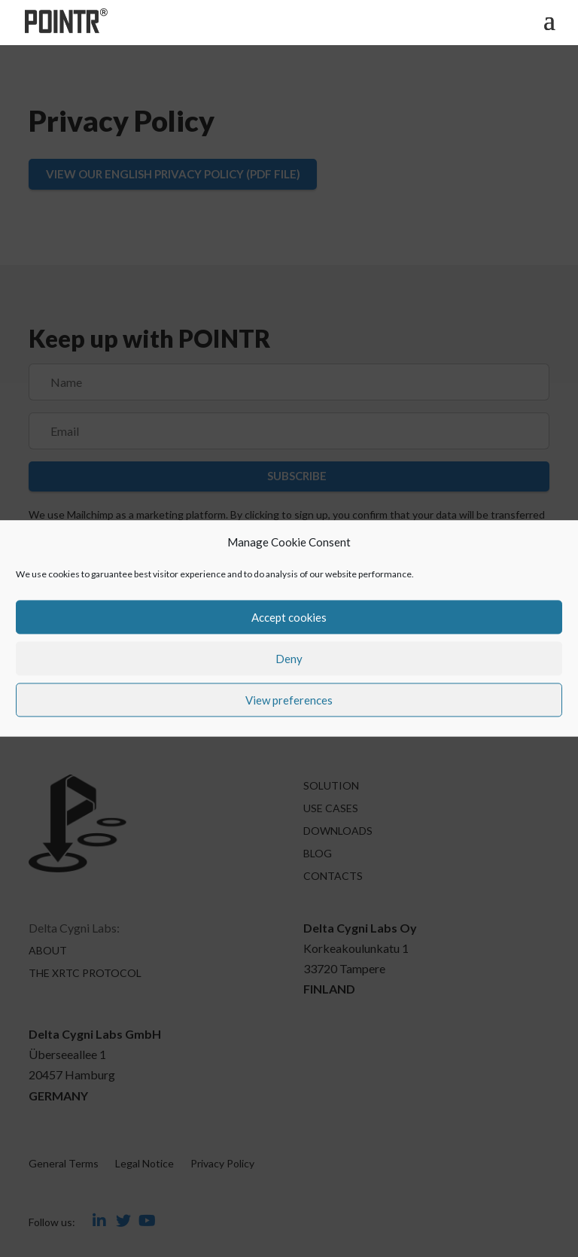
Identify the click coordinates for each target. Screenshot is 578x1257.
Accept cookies (289, 617)
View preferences (289, 700)
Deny (289, 658)
